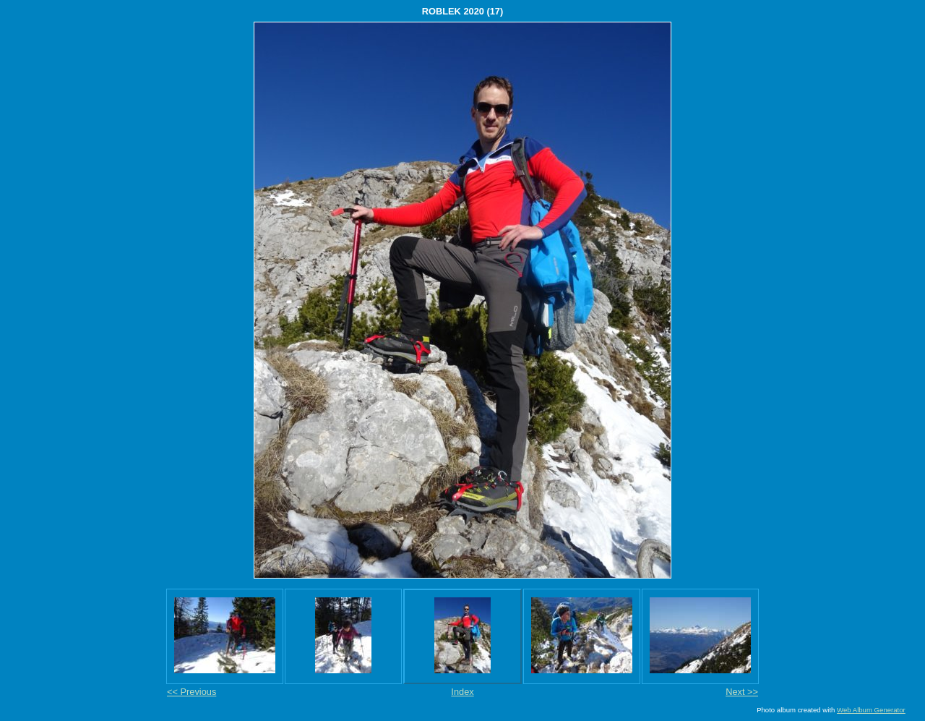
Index (462, 691)
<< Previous (191, 691)
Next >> (742, 691)
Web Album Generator (871, 710)
